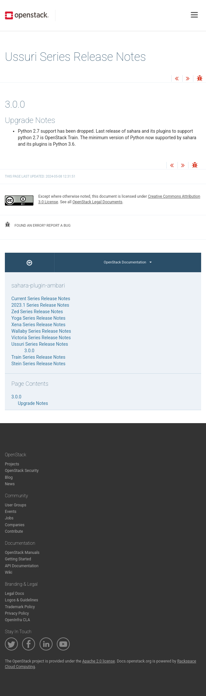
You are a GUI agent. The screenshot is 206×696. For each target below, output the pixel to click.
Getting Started (18, 559)
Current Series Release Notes (40, 298)
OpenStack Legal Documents (97, 202)
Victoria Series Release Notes (41, 337)
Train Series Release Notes (38, 357)
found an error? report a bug (37, 225)
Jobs (9, 518)
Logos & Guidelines (21, 600)
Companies (15, 525)
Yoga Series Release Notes (38, 318)
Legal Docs (14, 593)
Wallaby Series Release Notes (41, 331)
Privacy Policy (17, 613)
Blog (9, 477)
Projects (12, 464)
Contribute (14, 531)
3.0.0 (29, 350)
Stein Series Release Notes (38, 363)
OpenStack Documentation (127, 262)
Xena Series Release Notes (38, 324)
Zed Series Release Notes (37, 311)
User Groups (15, 505)
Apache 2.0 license (98, 661)
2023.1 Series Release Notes (40, 305)
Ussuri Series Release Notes (39, 344)
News (10, 484)
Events (11, 511)
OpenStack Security (22, 470)
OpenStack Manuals (22, 552)
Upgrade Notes (33, 403)
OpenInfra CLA (17, 620)
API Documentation (22, 566)
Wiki (8, 572)
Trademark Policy (20, 607)
